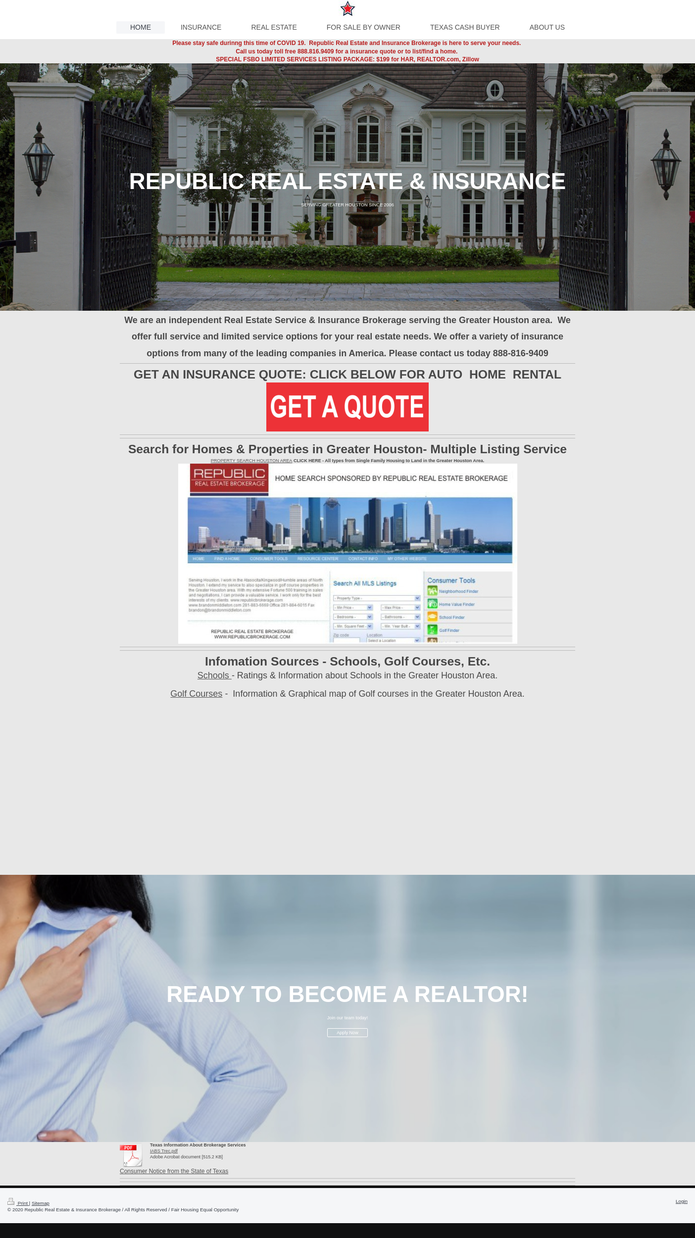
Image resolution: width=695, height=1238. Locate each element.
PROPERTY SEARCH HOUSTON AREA (252, 460)
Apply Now (347, 1032)
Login (682, 1201)
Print (18, 1203)
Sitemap (41, 1203)
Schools (215, 675)
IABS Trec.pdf (164, 1150)
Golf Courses (196, 694)
